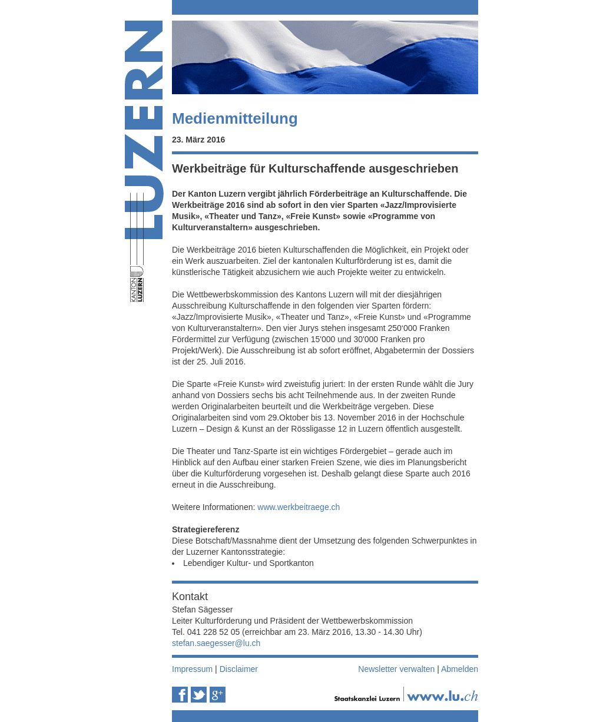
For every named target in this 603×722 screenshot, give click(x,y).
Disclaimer (239, 669)
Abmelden (459, 669)
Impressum (192, 669)
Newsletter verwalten (396, 669)
